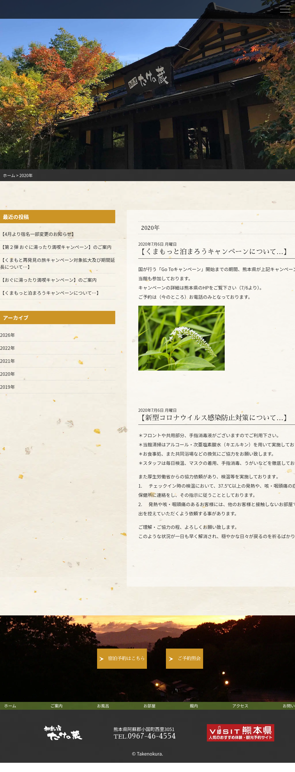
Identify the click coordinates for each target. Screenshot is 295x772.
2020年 (7, 373)
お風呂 (105, 709)
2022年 (7, 347)
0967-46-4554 (144, 745)
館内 (189, 709)
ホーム (18, 709)
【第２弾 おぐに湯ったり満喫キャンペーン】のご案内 (55, 246)
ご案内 (62, 709)
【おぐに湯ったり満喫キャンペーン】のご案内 (48, 279)
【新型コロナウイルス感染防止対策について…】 (214, 417)
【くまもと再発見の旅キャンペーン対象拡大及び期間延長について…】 (57, 263)
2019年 (7, 386)
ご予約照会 (214, 658)
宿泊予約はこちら (90, 658)
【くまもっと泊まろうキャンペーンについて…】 (214, 251)
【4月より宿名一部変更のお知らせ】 (38, 233)
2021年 (7, 360)
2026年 (7, 334)
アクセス (233, 709)
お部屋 (149, 709)
